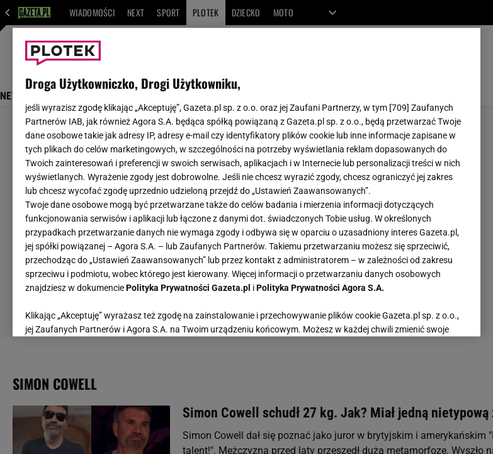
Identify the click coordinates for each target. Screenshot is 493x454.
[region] (247, 182)
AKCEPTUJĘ (425, 312)
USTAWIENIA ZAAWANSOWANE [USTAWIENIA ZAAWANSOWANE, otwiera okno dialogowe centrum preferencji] (107, 311)
